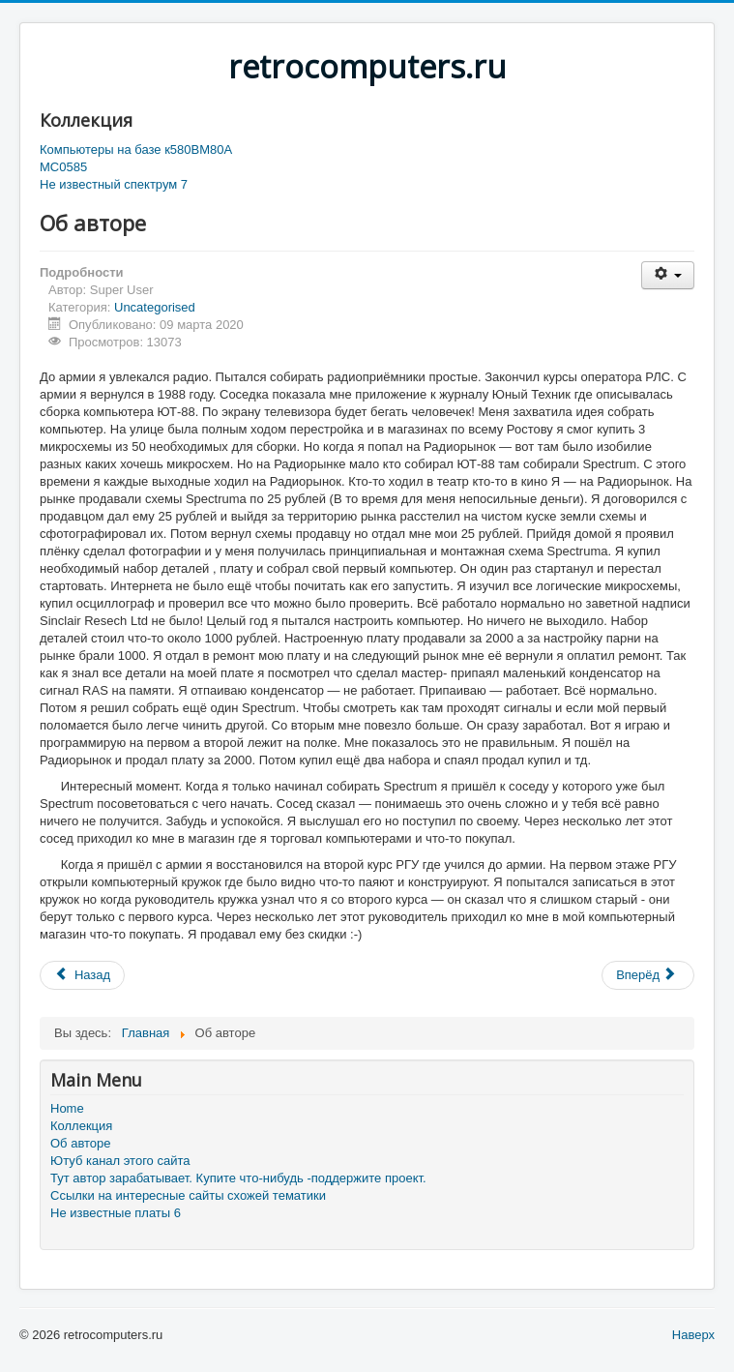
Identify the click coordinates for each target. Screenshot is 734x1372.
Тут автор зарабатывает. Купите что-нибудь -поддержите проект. (238, 1178)
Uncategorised (154, 307)
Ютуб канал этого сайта (120, 1160)
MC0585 (63, 167)
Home (67, 1108)
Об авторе (80, 1143)
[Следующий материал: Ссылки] (648, 975)
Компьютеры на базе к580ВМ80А (136, 149)
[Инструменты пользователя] (667, 275)
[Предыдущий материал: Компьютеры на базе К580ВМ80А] (82, 975)
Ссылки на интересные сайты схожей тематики (188, 1195)
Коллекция (81, 1125)
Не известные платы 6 (115, 1213)
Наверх (693, 1334)
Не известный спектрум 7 (114, 184)
